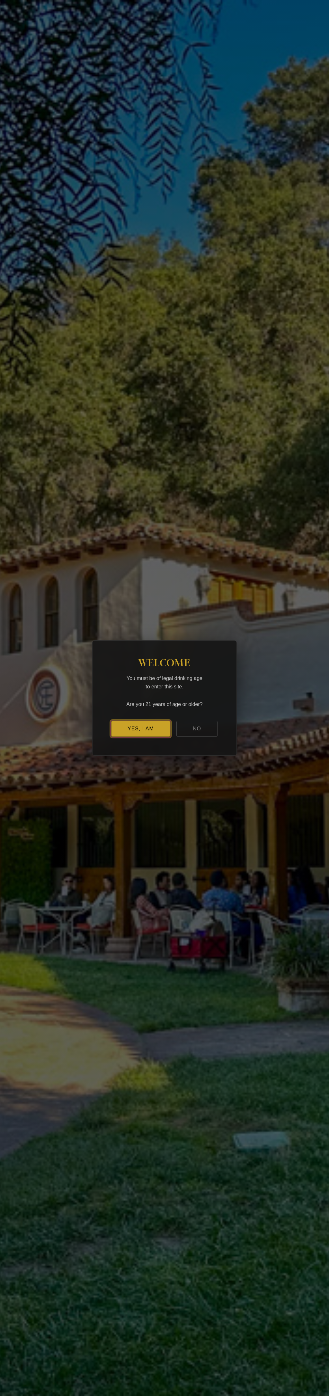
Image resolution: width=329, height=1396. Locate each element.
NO (197, 728)
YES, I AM (141, 728)
